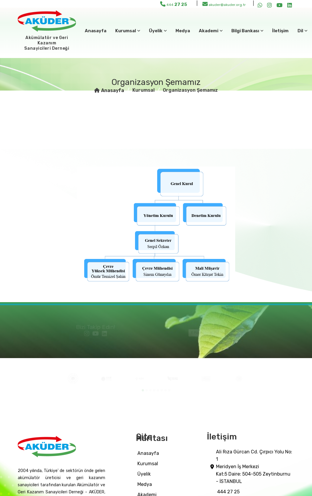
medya (183, 30)
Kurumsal (147, 463)
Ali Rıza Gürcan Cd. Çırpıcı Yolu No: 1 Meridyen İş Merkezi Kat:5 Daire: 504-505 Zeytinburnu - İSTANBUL (254, 466)
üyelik (144, 474)
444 (173, 4)
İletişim (280, 30)
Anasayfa (95, 30)
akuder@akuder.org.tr (224, 4)
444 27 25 (228, 492)
